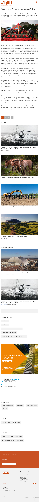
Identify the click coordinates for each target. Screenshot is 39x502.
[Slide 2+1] (22, 375)
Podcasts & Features (4, 274)
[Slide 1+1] (19, 375)
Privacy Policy (28, 497)
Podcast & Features (24, 479)
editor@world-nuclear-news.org (9, 490)
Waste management (7, 405)
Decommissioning (32, 405)
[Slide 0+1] (17, 375)
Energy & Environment (24, 471)
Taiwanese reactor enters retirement (12, 436)
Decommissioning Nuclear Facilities (12, 328)
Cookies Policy (33, 497)
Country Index (23, 481)
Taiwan (5, 408)
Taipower (17, 422)
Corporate (22, 476)
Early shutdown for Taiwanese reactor (12, 440)
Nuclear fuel (19, 405)
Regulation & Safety (24, 474)
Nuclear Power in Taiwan (9, 332)
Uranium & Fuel (23, 477)
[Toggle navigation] (36, 2)
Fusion (21, 480)
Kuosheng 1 (5, 321)
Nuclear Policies (23, 475)
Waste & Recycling (23, 478)
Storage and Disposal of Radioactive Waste (14, 336)
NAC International (7, 422)
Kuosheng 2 (5, 325)
